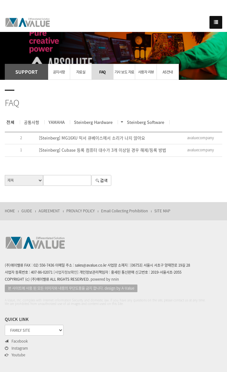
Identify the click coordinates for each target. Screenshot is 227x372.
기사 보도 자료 (124, 72)
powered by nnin (105, 279)
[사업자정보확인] (66, 272)
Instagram (16, 348)
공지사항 (59, 72)
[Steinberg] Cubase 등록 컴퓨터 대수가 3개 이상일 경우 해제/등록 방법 (102, 150)
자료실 (80, 72)
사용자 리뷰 (146, 72)
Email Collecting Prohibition (124, 211)
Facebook (16, 341)
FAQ (102, 72)
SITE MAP (162, 211)
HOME (10, 211)
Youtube (15, 355)
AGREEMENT (49, 211)
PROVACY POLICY (80, 211)
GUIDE (26, 211)
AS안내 (168, 72)
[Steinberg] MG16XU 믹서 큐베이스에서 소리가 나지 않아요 (92, 138)
